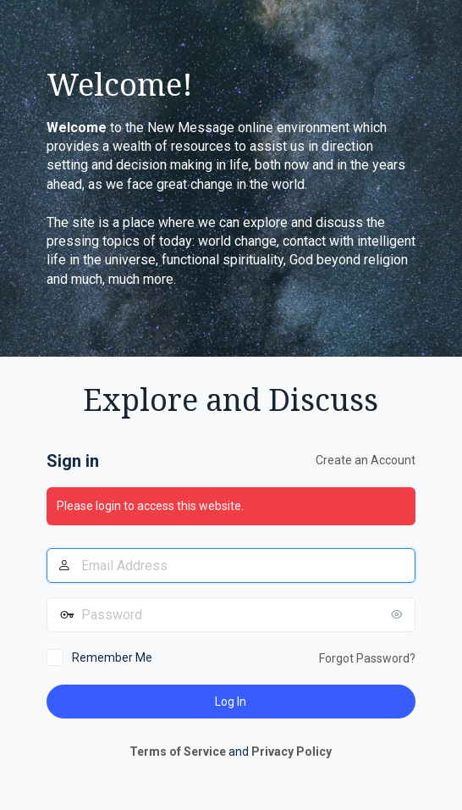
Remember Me (112, 657)
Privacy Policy (291, 751)
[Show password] (398, 614)
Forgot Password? (367, 658)
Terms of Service (177, 751)
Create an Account (365, 460)
